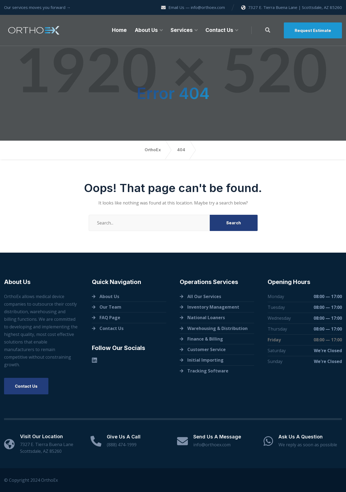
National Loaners (206, 318)
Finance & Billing (205, 339)
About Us (146, 30)
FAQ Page (109, 318)
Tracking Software (207, 371)
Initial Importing (205, 360)
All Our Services (204, 296)
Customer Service (206, 349)
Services (182, 30)
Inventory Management (213, 307)
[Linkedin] (94, 360)
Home (119, 30)
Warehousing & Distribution (217, 328)
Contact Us (219, 30)
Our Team (110, 307)
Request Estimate (313, 30)
